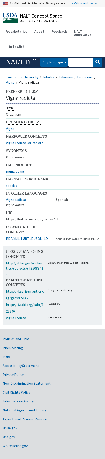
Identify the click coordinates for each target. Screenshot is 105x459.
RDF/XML (13, 238)
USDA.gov (10, 428)
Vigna (10, 82)
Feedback (59, 31)
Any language (53, 62)
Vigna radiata (16, 199)
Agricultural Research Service (25, 419)
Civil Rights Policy (16, 392)
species (11, 185)
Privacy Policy (13, 374)
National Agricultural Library (24, 410)
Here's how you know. (82, 3)
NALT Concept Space (41, 16)
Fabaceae (66, 77)
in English (17, 46)
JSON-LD (41, 238)
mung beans (15, 171)
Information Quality (18, 401)
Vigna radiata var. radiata (24, 143)
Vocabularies (16, 31)
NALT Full (21, 62)
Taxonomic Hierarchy (22, 77)
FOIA (6, 356)
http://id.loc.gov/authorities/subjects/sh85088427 (24, 268)
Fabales (48, 77)
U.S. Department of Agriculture (40, 20)
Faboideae (85, 77)
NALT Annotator (82, 33)
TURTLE (26, 238)
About (39, 31)
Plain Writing (13, 348)
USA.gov (9, 437)
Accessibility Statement (21, 365)
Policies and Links (16, 339)
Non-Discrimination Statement (27, 383)
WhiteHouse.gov (15, 445)
